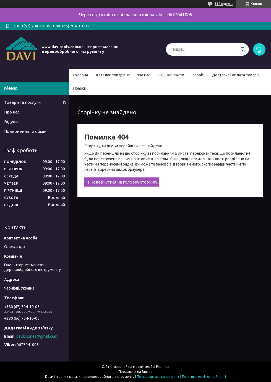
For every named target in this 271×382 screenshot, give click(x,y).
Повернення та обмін (25, 131)
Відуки (11, 121)
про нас (143, 75)
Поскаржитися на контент (158, 376)
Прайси (79, 88)
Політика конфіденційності (204, 376)
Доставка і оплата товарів (236, 75)
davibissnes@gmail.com (36, 336)
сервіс (198, 75)
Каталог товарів (111, 75)
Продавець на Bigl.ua (135, 371)
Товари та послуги (22, 102)
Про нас (11, 112)
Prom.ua (162, 366)
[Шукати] (242, 49)
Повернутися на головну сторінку (123, 182)
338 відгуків (224, 4)
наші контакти (171, 75)
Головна (80, 75)
